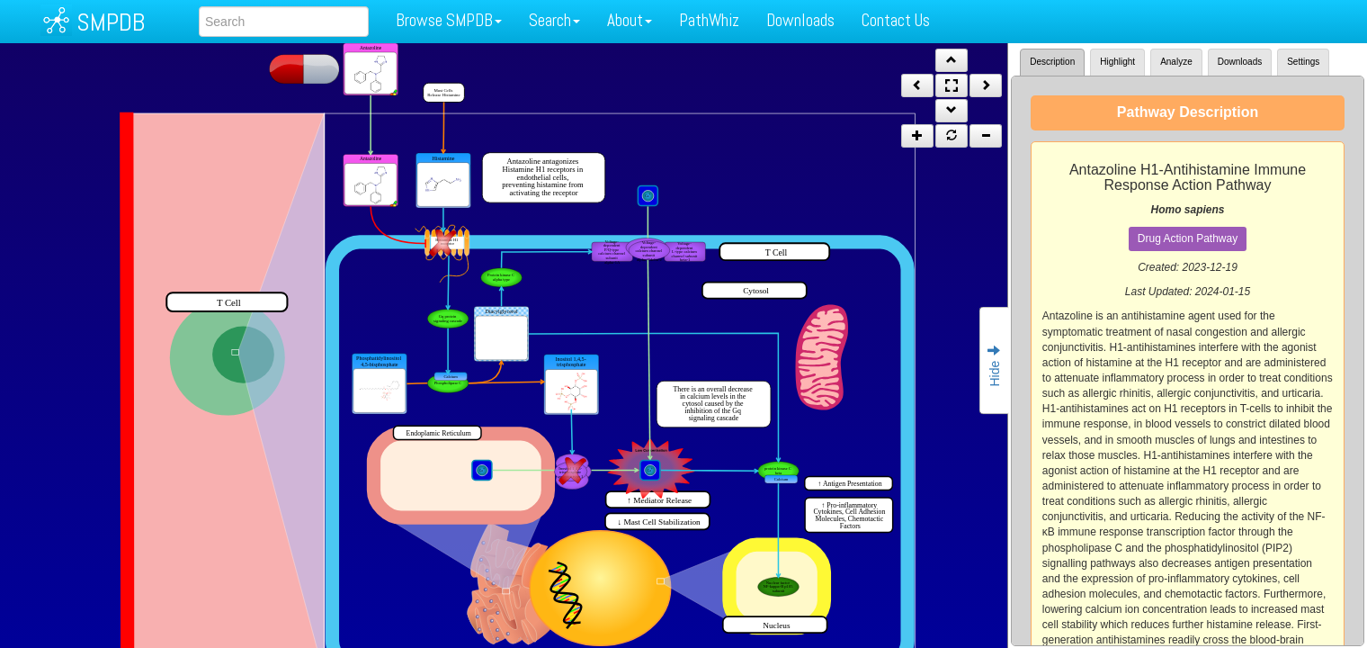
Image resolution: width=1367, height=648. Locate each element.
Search (554, 20)
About (629, 20)
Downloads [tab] (1240, 62)
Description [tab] (1052, 62)
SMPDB (110, 22)
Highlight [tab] (1117, 62)
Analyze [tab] (1176, 62)
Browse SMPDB (449, 20)
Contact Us (896, 20)
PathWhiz (709, 20)
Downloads (800, 20)
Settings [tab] (1303, 62)
